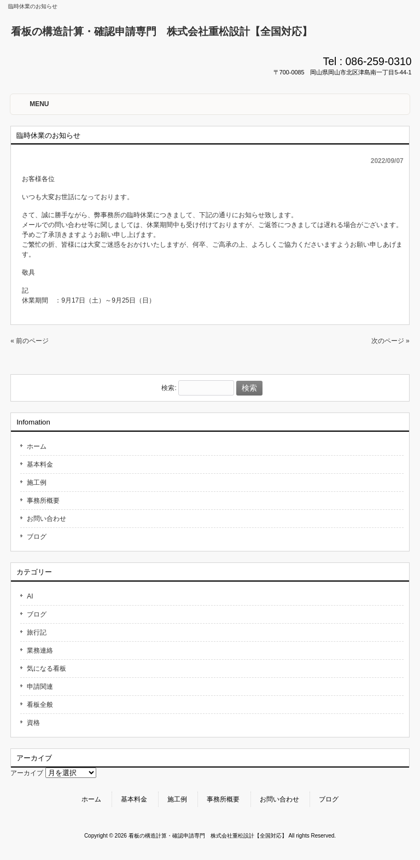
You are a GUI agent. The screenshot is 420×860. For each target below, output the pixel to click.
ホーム (36, 446)
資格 (33, 723)
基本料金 (40, 464)
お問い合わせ (46, 518)
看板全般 (40, 704)
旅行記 (36, 632)
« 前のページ (29, 341)
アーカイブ (26, 773)
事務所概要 (43, 500)
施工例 (36, 482)
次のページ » (390, 341)
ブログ (36, 537)
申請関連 (40, 686)
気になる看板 (46, 668)
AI (30, 596)
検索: (168, 388)
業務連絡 (40, 650)
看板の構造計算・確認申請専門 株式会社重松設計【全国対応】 (161, 31)
